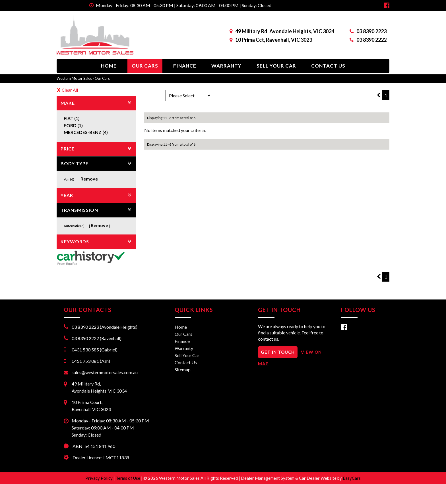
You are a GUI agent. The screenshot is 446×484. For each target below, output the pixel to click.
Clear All (70, 90)
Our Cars (145, 66)
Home (109, 66)
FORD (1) (73, 125)
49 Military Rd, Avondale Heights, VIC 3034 (284, 31)
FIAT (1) (72, 118)
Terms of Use (128, 478)
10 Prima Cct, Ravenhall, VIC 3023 (273, 40)
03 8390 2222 (371, 40)
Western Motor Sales (74, 78)
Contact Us (328, 66)
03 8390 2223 (371, 31)
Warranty (226, 66)
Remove (89, 178)
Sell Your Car (276, 66)
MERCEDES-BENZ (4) (86, 132)
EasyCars (352, 478)
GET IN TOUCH (278, 352)
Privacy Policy (99, 478)
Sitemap (183, 369)
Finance (184, 66)
